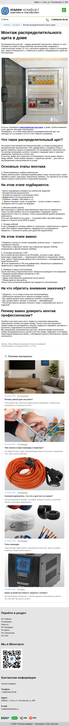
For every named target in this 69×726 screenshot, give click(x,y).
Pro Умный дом (7, 633)
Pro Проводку (7, 627)
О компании (6, 622)
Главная (7, 25)
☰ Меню (4, 19)
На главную (6, 619)
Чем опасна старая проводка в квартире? (24, 448)
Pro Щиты (16, 25)
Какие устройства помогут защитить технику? (26, 593)
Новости (4, 625)
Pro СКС (4, 636)
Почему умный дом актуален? (19, 399)
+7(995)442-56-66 (59, 19)
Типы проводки (12, 544)
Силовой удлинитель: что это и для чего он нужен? (29, 496)
